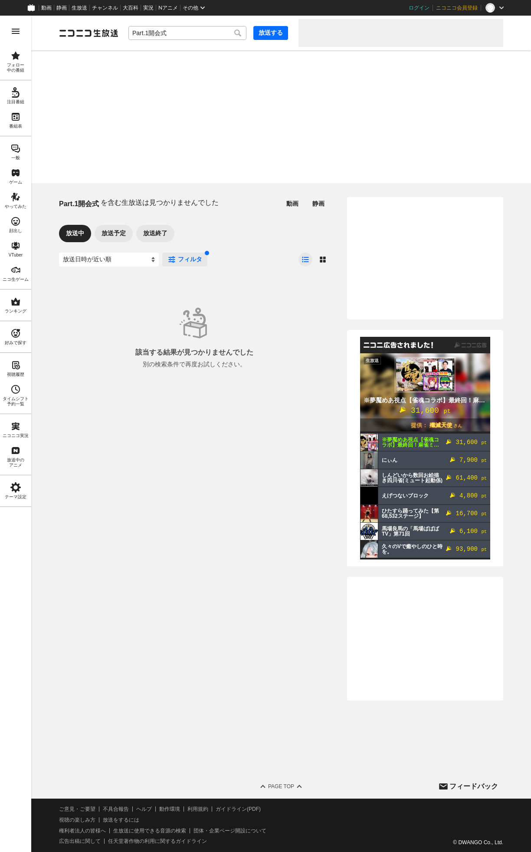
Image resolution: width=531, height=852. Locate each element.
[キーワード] (187, 33)
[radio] (305, 259)
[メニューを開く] (15, 31)
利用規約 (197, 809)
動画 (46, 7)
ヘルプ (144, 809)
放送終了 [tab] (155, 233)
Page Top (281, 786)
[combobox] (187, 33)
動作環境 (169, 809)
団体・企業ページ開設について (229, 830)
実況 (148, 7)
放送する (271, 32)
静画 (61, 7)
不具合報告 (116, 809)
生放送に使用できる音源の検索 (149, 830)
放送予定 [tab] (114, 233)
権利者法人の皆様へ (82, 831)
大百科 (130, 7)
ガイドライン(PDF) (238, 809)
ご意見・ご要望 (77, 809)
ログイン (419, 7)
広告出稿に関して (80, 841)
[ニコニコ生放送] (88, 33)
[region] (15, 434)
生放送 (79, 7)
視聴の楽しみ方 (77, 820)
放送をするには (121, 819)
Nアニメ (168, 7)
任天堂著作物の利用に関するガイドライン (157, 841)
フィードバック (473, 786)
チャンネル (105, 7)
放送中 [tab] (75, 233)
